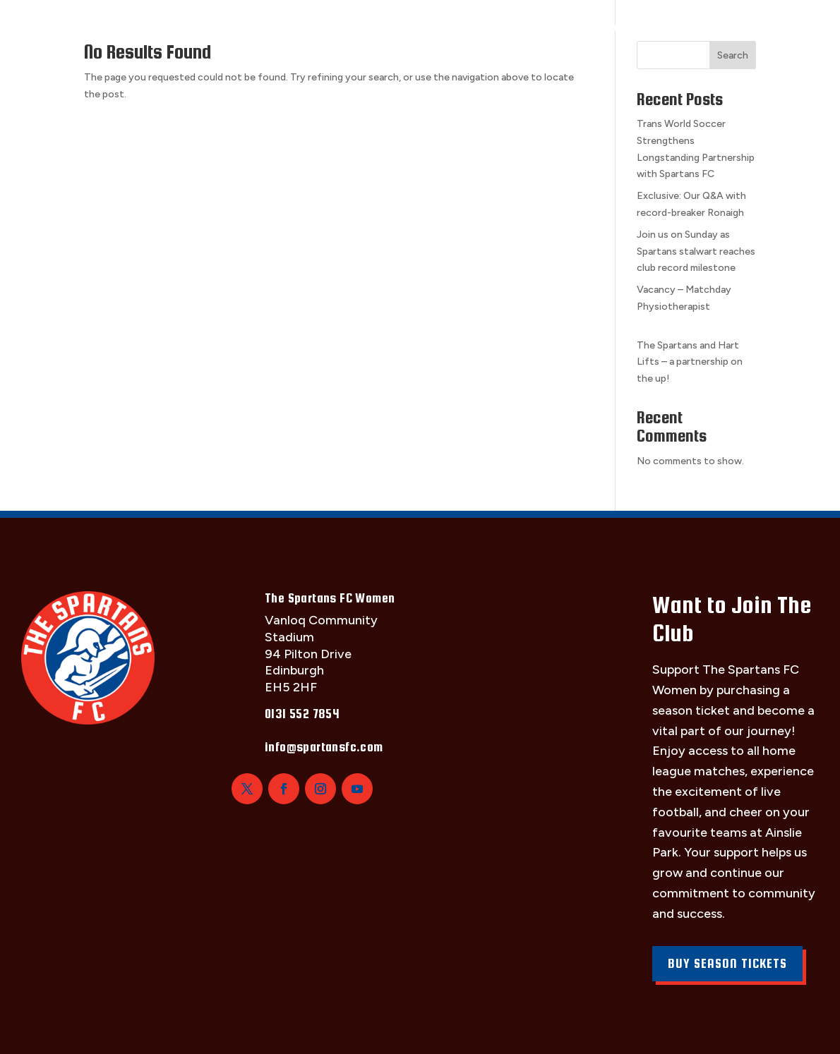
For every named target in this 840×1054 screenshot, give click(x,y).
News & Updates (697, 26)
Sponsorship (460, 26)
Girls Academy (574, 26)
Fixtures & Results (245, 26)
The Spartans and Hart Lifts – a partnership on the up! (690, 362)
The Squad (126, 26)
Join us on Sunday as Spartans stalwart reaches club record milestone (696, 251)
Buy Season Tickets (727, 963)
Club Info (362, 26)
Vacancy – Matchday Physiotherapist (696, 306)
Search (732, 55)
